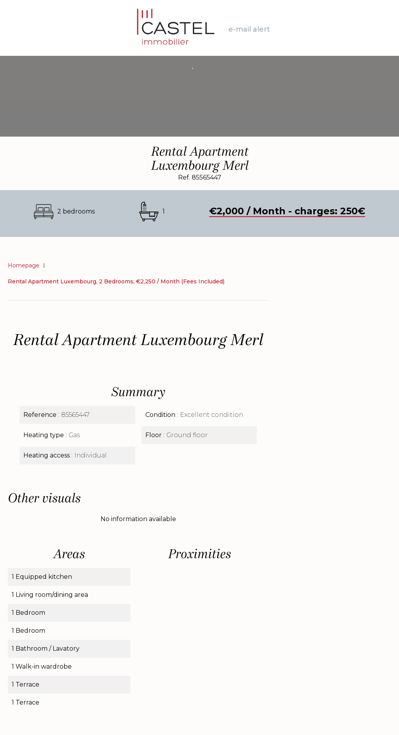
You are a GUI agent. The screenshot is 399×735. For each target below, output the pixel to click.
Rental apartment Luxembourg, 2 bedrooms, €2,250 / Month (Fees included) (116, 281)
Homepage (23, 265)
